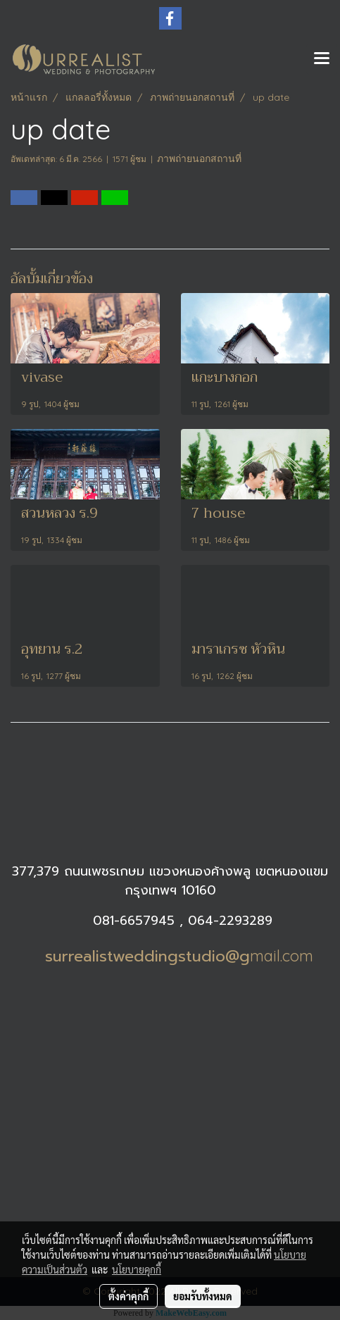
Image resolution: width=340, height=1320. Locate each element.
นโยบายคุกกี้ (136, 1269)
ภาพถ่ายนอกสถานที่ (199, 158)
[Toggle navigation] (321, 59)
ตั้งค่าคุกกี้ (128, 1296)
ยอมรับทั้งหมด (202, 1296)
